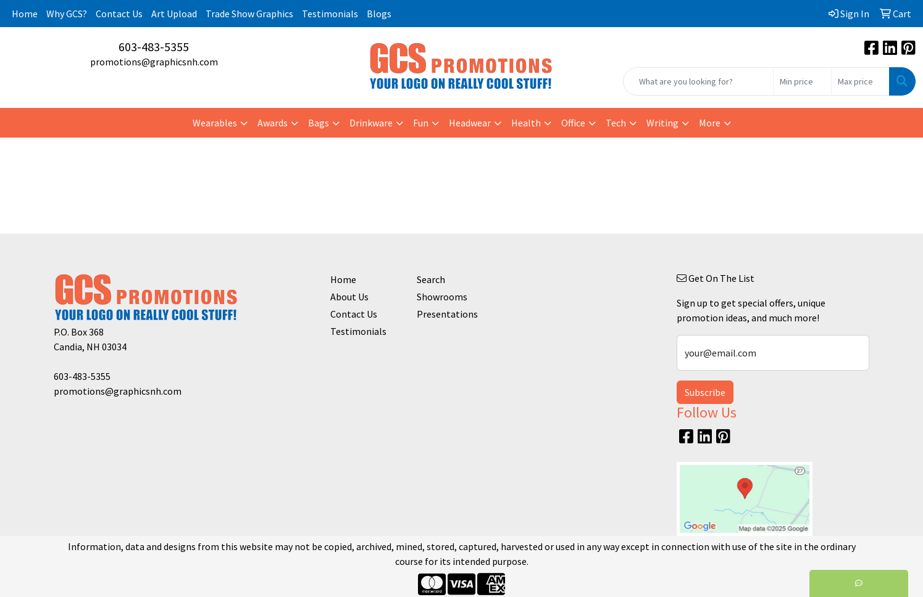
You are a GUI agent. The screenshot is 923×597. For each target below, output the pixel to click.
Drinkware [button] (371, 123)
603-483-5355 (154, 46)
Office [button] (573, 123)
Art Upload (174, 13)
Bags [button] (318, 123)
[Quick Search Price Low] (802, 81)
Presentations (447, 314)
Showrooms (442, 296)
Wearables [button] (215, 123)
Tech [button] (616, 123)
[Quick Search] (698, 81)
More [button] (709, 123)
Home (25, 13)
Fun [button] (420, 123)
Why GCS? (66, 13)
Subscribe (705, 392)
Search (431, 279)
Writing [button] (662, 123)
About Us (349, 296)
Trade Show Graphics (249, 13)
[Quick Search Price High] (860, 81)
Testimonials (330, 13)
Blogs (379, 13)
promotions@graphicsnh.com (154, 62)
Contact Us (119, 13)
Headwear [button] (470, 123)
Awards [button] (272, 123)
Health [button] (526, 123)
